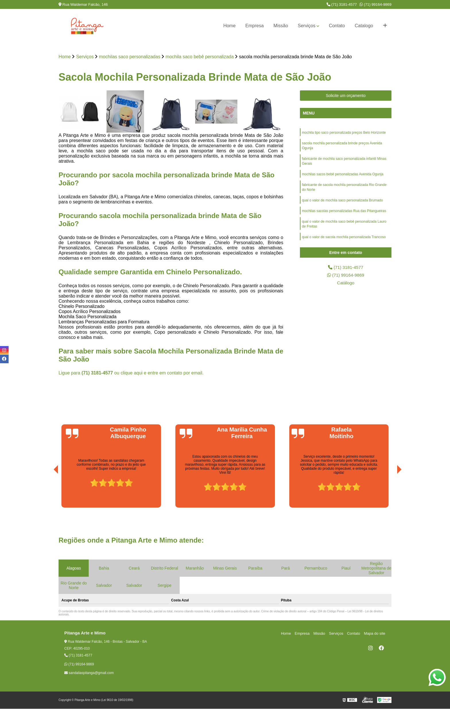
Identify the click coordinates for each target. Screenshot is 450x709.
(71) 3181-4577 (342, 4)
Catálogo (345, 283)
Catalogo (364, 25)
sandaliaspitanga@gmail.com (89, 673)
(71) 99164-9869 (375, 4)
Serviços (306, 25)
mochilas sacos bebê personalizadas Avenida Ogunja (342, 176)
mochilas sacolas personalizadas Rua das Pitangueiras (344, 214)
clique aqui (132, 373)
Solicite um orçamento (346, 96)
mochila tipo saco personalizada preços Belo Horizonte (344, 133)
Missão (281, 25)
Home (229, 25)
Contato (337, 25)
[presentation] (47, 492)
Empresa (254, 25)
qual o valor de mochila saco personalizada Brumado (342, 203)
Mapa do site (374, 633)
